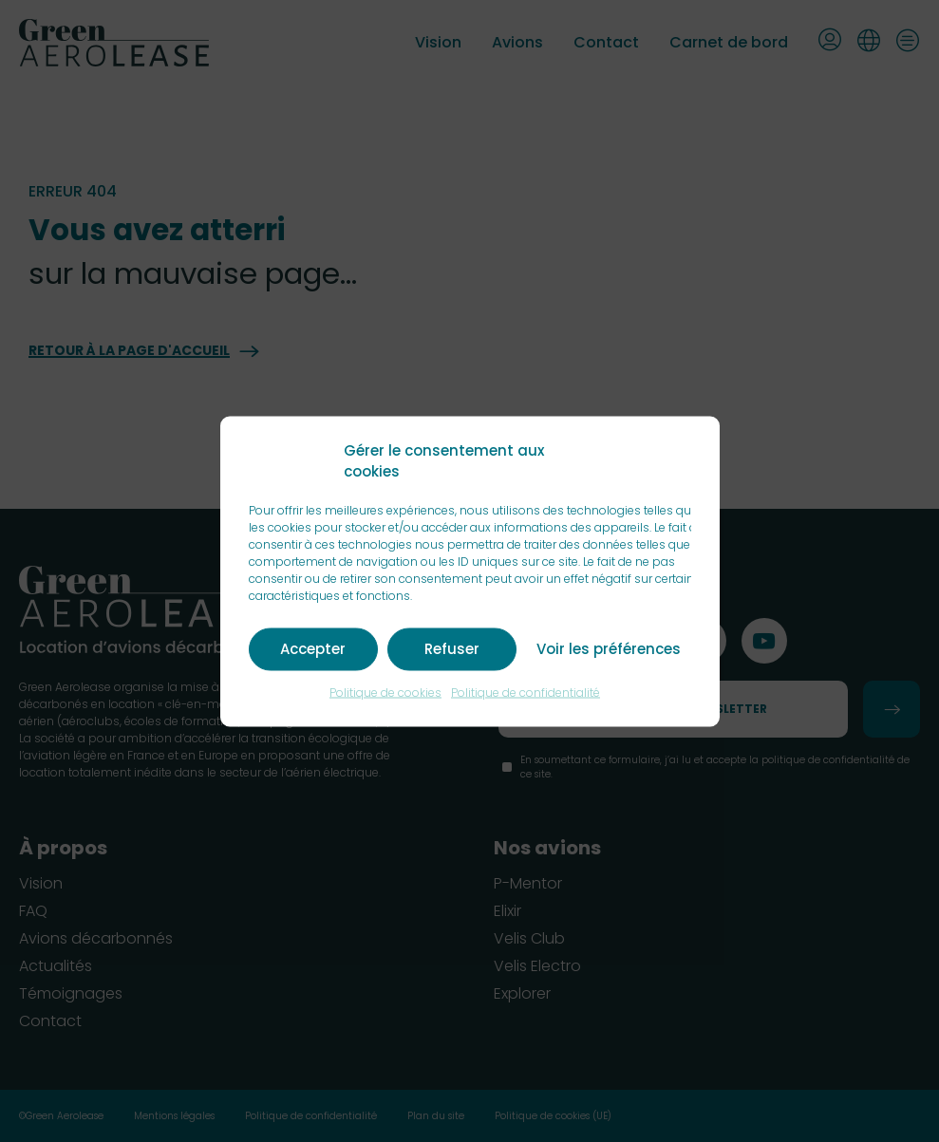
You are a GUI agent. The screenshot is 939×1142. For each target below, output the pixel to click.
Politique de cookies (385, 691)
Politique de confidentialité (525, 691)
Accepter (313, 649)
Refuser (451, 649)
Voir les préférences (608, 649)
